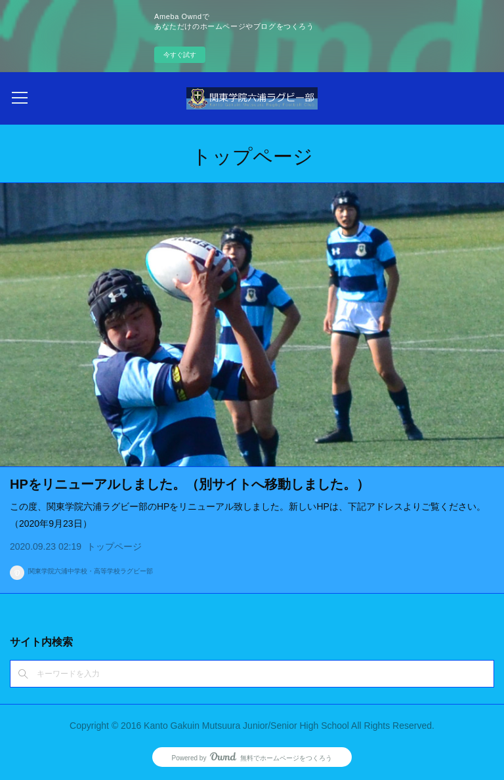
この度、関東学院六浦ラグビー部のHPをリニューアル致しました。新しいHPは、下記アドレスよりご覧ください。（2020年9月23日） (248, 514)
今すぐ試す (179, 54)
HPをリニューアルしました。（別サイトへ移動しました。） (189, 484)
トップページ (114, 546)
